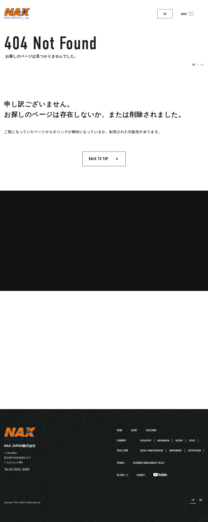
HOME (119, 430)
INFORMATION (163, 440)
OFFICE (192, 440)
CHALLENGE (123, 450)
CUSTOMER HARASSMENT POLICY (148, 463)
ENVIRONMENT (175, 450)
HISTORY (179, 440)
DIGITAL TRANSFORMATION (151, 450)
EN (158, 14)
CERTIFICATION (194, 450)
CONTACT (141, 475)
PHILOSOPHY (145, 440)
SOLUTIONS (151, 430)
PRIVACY (121, 463)
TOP (193, 65)
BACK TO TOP (98, 158)
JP (194, 500)
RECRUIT (121, 475)
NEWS (134, 430)
